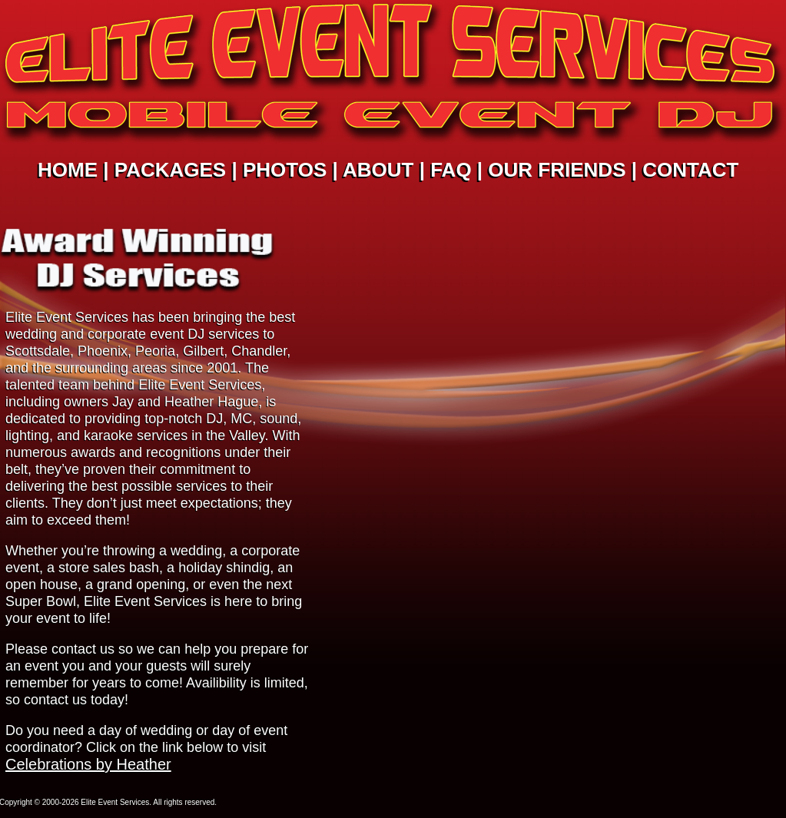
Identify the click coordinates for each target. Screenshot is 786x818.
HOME (68, 169)
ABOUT (378, 169)
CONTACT (690, 169)
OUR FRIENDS (556, 169)
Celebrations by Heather (88, 764)
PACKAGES (170, 169)
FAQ (450, 169)
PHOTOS (285, 169)
